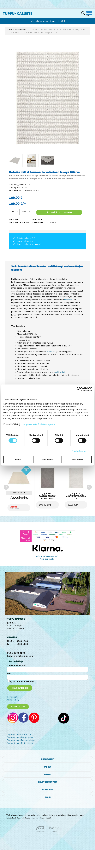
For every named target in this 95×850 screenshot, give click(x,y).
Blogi (48, 797)
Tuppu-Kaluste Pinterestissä (20, 743)
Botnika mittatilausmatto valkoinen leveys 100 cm (35, 32)
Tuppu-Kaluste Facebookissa (20, 740)
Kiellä (18, 459)
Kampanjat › (12, 697)
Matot (34, 29)
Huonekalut (47, 759)
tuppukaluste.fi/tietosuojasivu (39, 424)
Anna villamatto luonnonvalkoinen (19, 497)
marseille (68, 299)
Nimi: (9, 673)
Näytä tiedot (79, 451)
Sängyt (47, 767)
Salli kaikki (77, 459)
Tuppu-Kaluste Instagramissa (20, 737)
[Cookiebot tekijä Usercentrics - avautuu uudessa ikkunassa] (79, 389)
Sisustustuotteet (47, 782)
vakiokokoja (60, 372)
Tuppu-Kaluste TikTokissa (19, 734)
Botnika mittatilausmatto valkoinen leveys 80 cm (76, 495)
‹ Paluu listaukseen (16, 29)
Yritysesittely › (13, 699)
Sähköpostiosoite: (16, 665)
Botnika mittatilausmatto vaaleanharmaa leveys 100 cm (47, 495)
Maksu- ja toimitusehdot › (47, 556)
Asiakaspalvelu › (47, 559)
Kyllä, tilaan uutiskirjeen (22, 681)
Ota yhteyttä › (18, 707)
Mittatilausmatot (48, 29)
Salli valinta (47, 459)
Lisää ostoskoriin (59, 212)
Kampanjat (47, 790)
